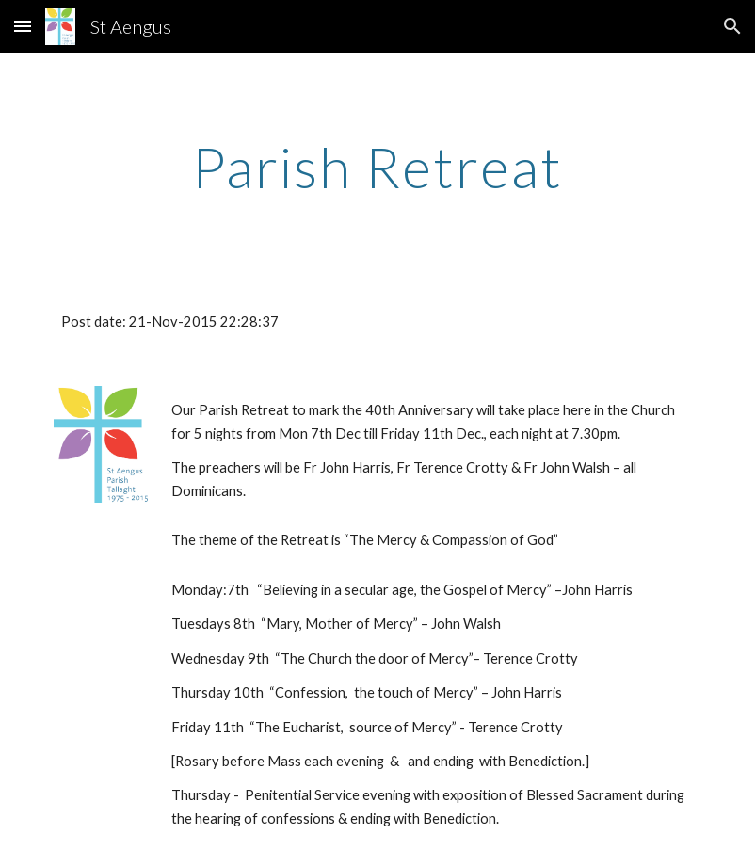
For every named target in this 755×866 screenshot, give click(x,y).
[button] (22, 26)
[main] (377, 166)
